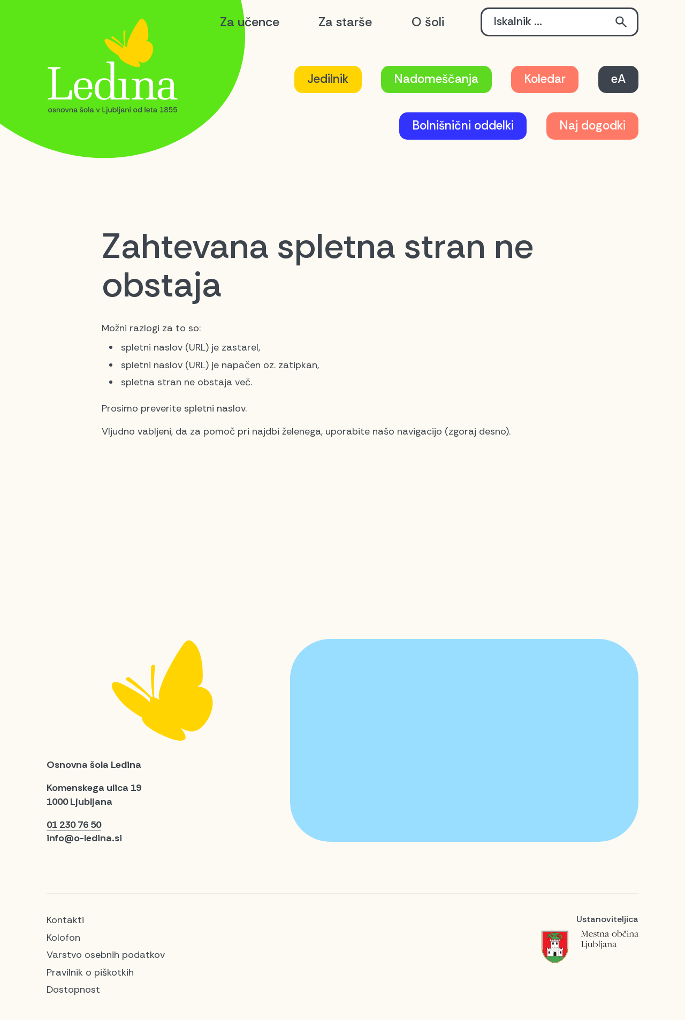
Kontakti (65, 920)
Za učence (249, 22)
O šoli (428, 22)
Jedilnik (327, 79)
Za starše (345, 22)
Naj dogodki (592, 125)
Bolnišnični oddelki (463, 125)
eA (618, 79)
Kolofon (63, 937)
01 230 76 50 (74, 824)
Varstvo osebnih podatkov (106, 954)
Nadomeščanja (436, 79)
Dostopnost (73, 989)
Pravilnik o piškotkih (90, 972)
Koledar (545, 79)
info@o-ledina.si (84, 838)
